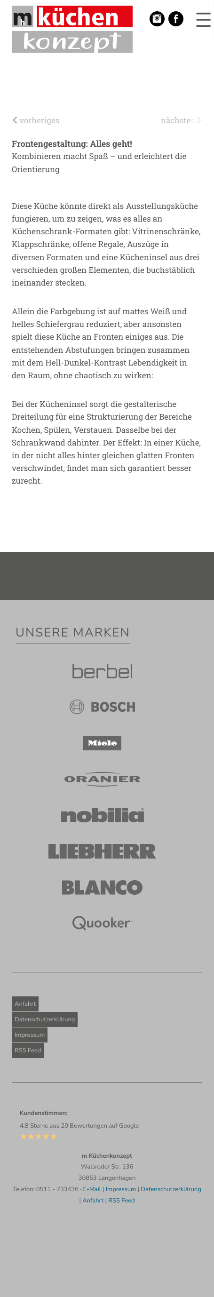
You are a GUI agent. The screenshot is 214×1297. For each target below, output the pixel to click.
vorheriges (35, 120)
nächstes (181, 120)
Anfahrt (25, 1004)
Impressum (30, 1035)
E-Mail (92, 1189)
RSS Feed (28, 1050)
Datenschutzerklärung (45, 1019)
